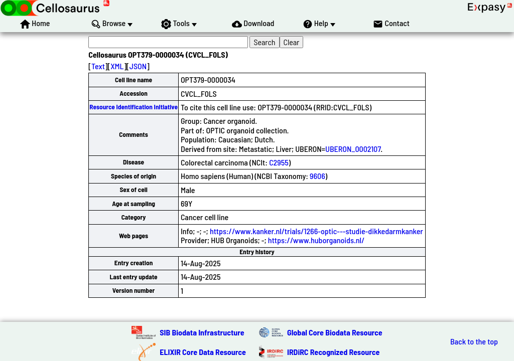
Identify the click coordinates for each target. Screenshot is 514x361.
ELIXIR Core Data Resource (203, 351)
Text (98, 66)
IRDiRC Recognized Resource (333, 351)
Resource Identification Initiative (133, 107)
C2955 (279, 162)
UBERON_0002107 (352, 148)
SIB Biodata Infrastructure (202, 332)
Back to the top (474, 341)
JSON (138, 66)
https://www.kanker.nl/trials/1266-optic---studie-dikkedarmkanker (316, 231)
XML (116, 66)
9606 (317, 175)
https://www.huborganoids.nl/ (316, 240)
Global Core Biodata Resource (334, 332)
